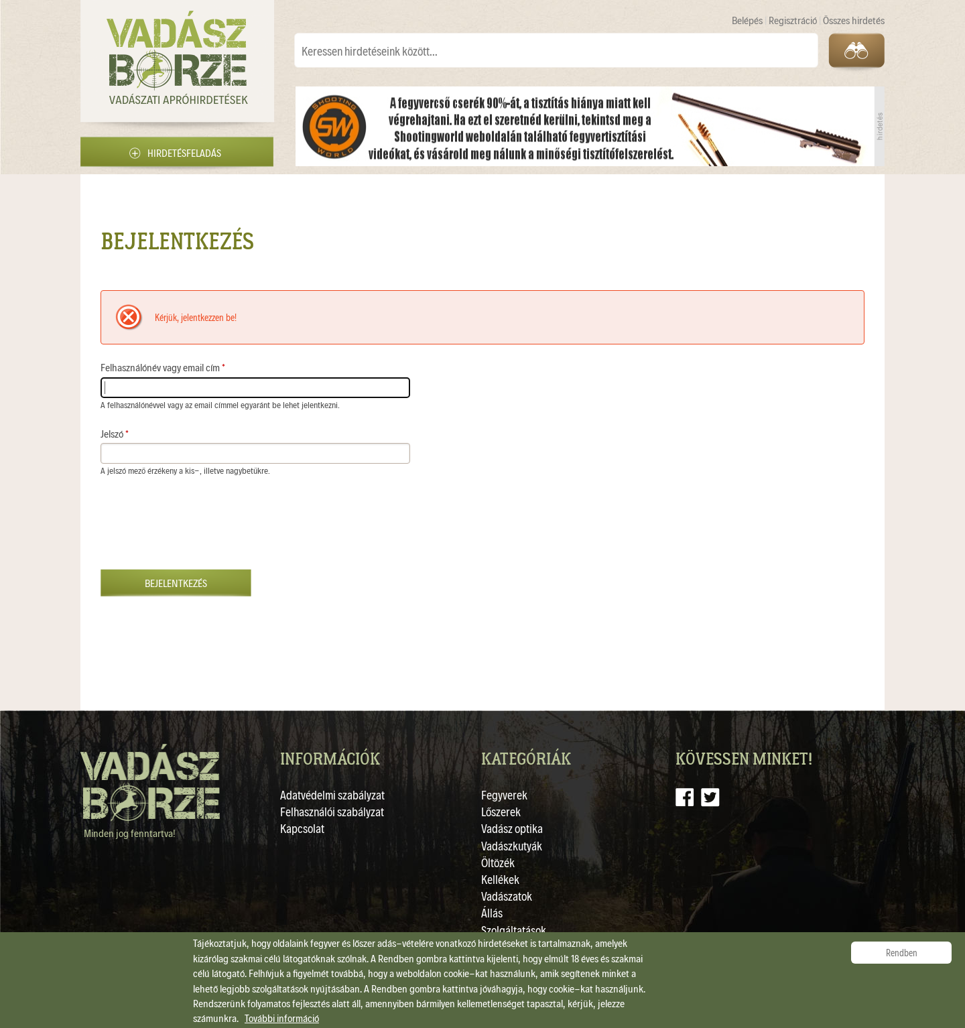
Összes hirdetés (854, 19)
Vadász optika (512, 828)
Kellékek (500, 879)
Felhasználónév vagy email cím (163, 367)
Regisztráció (794, 19)
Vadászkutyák (511, 845)
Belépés (748, 19)
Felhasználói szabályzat (332, 811)
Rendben (901, 952)
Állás (492, 912)
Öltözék (498, 862)
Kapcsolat (302, 828)
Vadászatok (506, 896)
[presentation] (202, 529)
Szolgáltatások (513, 930)
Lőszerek (501, 811)
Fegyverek (504, 794)
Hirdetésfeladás (184, 152)
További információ (282, 1017)
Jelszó (115, 433)
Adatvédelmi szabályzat (332, 794)
